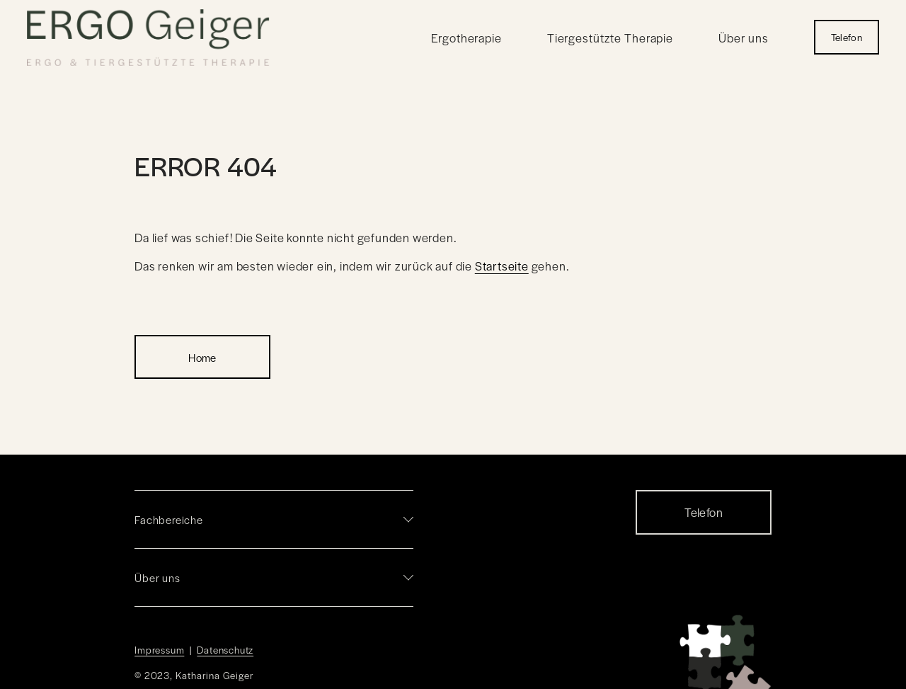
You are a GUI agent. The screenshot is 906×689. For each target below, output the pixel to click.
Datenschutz (225, 649)
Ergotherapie (466, 37)
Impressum (159, 649)
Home (202, 357)
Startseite (502, 265)
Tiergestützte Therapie (610, 37)
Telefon (846, 37)
